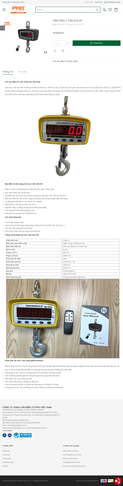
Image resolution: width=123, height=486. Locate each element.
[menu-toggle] (3, 9)
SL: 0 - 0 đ (88, 2)
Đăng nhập (109, 2)
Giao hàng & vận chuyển (72, 455)
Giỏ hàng (5, 455)
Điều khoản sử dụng (70, 451)
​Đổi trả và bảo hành (70, 458)
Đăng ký (117, 2)
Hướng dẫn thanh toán (71, 462)
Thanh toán (98, 2)
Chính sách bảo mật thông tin (74, 466)
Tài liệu (22, 71)
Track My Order (8, 462)
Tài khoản (6, 451)
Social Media (7, 430)
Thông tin (7, 71)
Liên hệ (5, 466)
